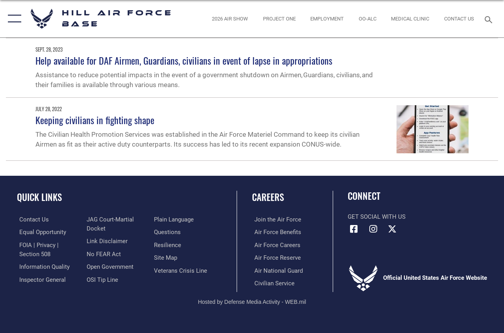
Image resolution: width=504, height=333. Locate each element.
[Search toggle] (490, 18)
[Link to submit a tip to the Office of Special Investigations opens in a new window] (101, 278)
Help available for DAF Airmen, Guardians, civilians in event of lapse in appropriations (183, 60)
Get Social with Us (377, 216)
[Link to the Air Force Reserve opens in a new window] (275, 257)
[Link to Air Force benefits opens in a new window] (275, 232)
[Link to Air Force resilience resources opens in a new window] (168, 244)
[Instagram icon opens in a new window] (373, 229)
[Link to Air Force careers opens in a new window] (275, 244)
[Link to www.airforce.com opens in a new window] (275, 219)
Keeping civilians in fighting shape (94, 120)
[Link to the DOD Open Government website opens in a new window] (109, 266)
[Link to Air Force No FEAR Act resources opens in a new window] (103, 253)
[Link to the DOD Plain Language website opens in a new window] (175, 219)
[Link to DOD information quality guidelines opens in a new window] (42, 266)
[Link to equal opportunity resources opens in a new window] (40, 232)
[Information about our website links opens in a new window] (106, 240)
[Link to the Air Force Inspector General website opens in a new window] (40, 278)
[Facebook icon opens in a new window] (353, 229)
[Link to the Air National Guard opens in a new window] (276, 269)
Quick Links (39, 197)
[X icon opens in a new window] (392, 229)
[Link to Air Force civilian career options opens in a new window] (272, 282)
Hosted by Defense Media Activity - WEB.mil (252, 300)
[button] (13, 18)
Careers (268, 197)
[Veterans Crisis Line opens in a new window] (181, 269)
